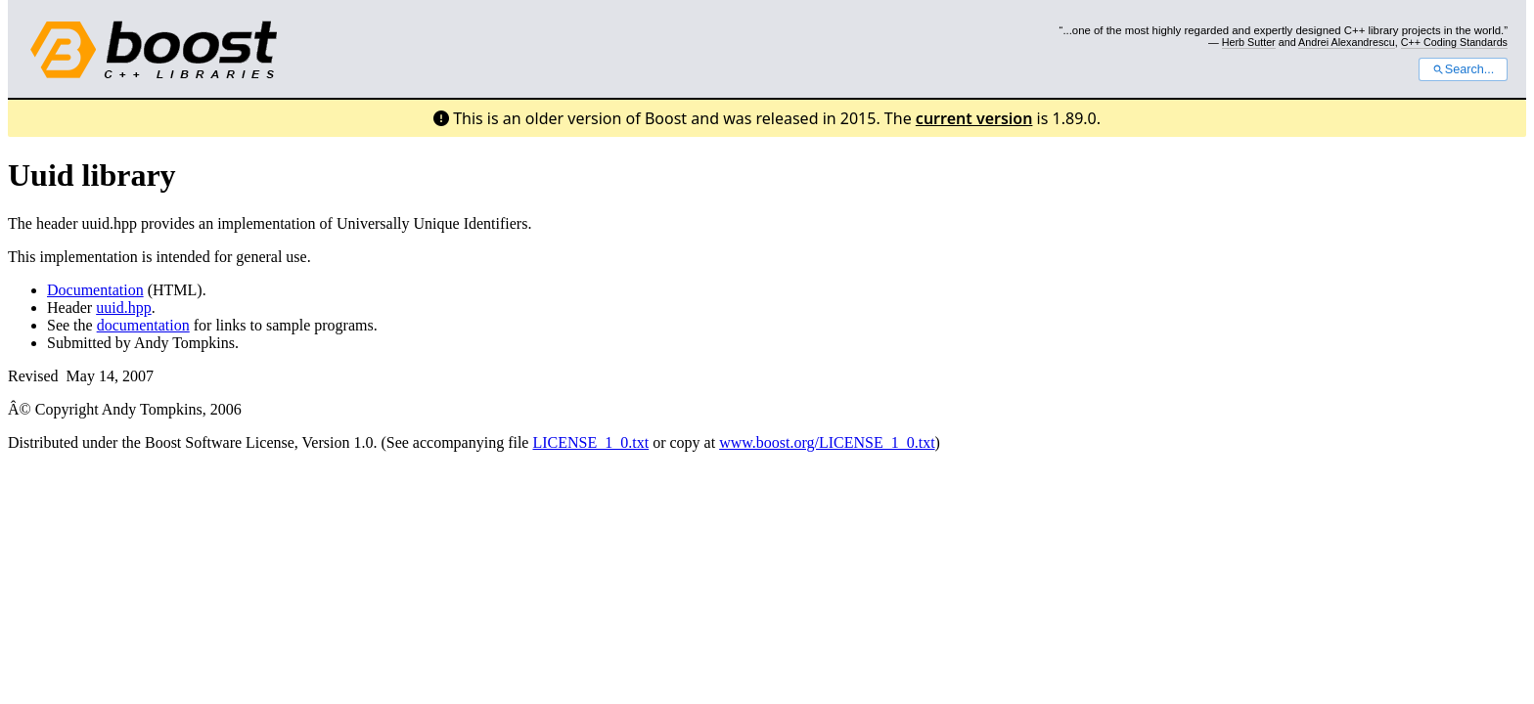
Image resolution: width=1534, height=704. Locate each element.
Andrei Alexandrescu (1346, 42)
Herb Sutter (1249, 42)
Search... (1463, 69)
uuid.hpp (123, 307)
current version (974, 118)
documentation (143, 325)
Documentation (95, 290)
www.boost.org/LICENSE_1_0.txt (826, 442)
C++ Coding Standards (1454, 42)
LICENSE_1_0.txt (590, 442)
